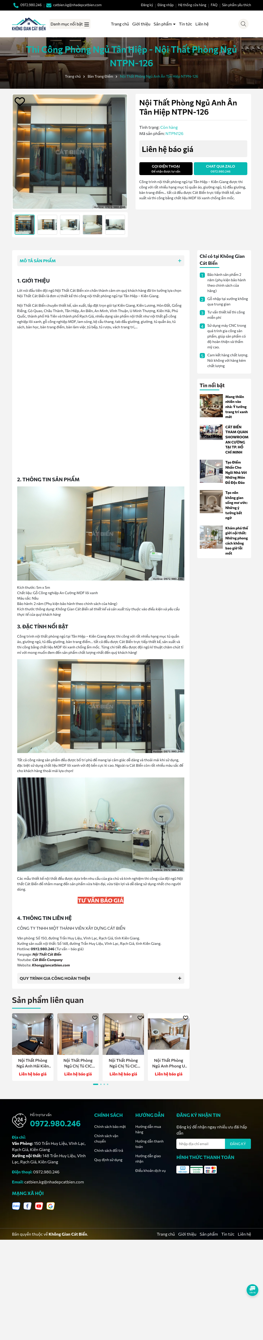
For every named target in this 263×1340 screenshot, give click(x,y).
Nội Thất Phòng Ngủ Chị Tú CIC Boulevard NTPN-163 (77, 1063)
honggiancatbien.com (52, 965)
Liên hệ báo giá (32, 1073)
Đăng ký (147, 5)
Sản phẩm (163, 23)
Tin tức (185, 23)
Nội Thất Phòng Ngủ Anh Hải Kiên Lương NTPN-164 (32, 1063)
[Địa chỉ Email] (213, 1144)
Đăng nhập (166, 5)
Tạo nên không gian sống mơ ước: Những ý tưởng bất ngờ (236, 505)
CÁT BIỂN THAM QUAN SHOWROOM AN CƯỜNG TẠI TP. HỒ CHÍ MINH (237, 439)
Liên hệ (202, 23)
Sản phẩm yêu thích (236, 5)
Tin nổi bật (212, 385)
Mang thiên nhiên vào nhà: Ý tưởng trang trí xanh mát (236, 406)
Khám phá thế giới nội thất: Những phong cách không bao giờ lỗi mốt (236, 540)
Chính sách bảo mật (110, 1126)
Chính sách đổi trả (108, 1150)
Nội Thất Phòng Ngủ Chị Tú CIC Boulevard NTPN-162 (123, 1063)
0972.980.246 (55, 1123)
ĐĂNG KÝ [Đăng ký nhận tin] (238, 1144)
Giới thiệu (141, 23)
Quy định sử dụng (108, 1159)
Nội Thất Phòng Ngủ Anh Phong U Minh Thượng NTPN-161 (168, 1063)
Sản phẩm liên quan (48, 999)
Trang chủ (120, 23)
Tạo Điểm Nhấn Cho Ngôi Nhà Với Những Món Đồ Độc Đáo (236, 472)
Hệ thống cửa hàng (192, 5)
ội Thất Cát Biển (48, 954)
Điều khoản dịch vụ (150, 1170)
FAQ (214, 5)
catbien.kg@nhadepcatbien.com (54, 1181)
